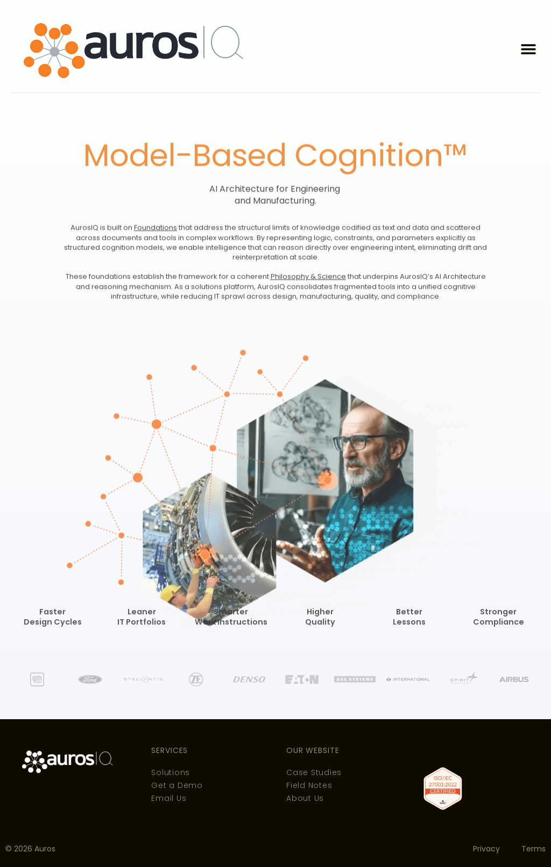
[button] (528, 49)
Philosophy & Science (308, 309)
